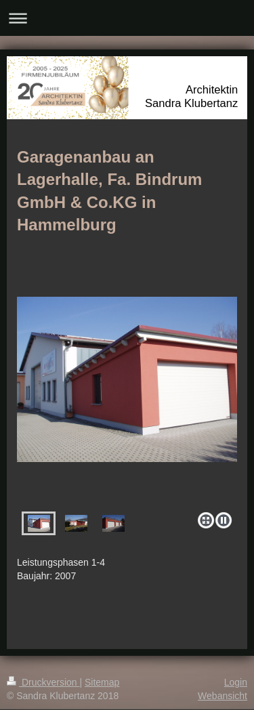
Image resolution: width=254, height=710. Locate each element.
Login (235, 682)
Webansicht (222, 695)
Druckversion (43, 682)
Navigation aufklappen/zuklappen (127, 18)
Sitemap (102, 682)
